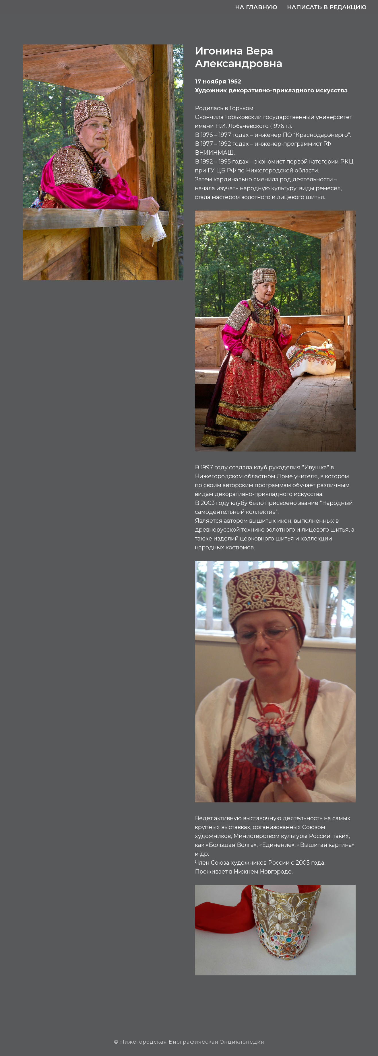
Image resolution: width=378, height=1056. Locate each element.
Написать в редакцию (327, 7)
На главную (256, 7)
